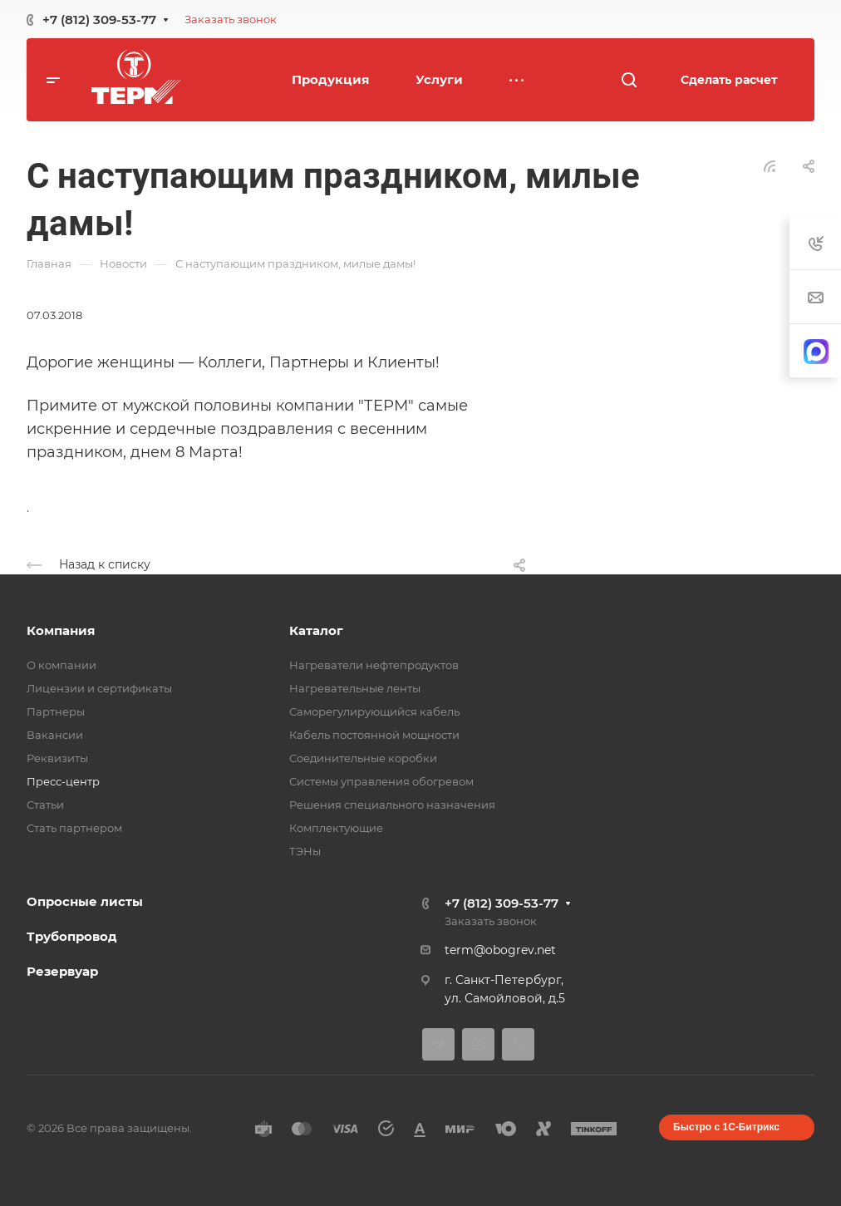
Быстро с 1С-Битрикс (726, 1127)
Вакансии (55, 734)
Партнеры (56, 711)
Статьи (45, 804)
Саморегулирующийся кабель (374, 711)
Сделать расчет (729, 79)
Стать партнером (74, 827)
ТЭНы (305, 851)
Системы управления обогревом (381, 781)
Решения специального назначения (392, 804)
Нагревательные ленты (354, 688)
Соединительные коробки (363, 758)
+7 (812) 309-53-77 (99, 19)
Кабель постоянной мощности (374, 734)
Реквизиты (57, 758)
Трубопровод (72, 936)
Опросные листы (85, 901)
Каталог (316, 630)
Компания (61, 630)
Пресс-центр (63, 781)
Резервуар (62, 971)
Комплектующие (336, 827)
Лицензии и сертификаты (99, 688)
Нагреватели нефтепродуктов (374, 665)
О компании (61, 665)
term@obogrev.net (500, 950)
